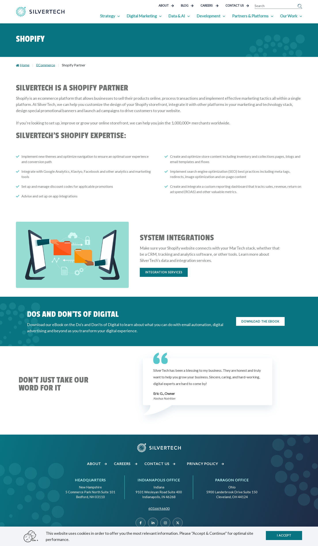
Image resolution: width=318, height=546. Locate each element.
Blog (187, 5)
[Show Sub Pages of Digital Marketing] (160, 16)
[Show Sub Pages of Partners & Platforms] (272, 16)
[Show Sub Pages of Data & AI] (188, 16)
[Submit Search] (300, 5)
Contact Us (237, 5)
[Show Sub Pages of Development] (224, 16)
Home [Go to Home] (24, 65)
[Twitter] (178, 523)
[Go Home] (40, 12)
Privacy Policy (205, 463)
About (166, 5)
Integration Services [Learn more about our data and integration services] (163, 272)
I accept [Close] (284, 535)
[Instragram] (165, 523)
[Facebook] (141, 523)
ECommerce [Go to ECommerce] (45, 65)
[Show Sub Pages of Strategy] (118, 16)
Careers (210, 5)
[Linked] (153, 523)
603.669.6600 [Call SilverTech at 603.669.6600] (159, 508)
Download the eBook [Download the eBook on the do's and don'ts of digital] (260, 321)
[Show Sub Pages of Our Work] (300, 16)
